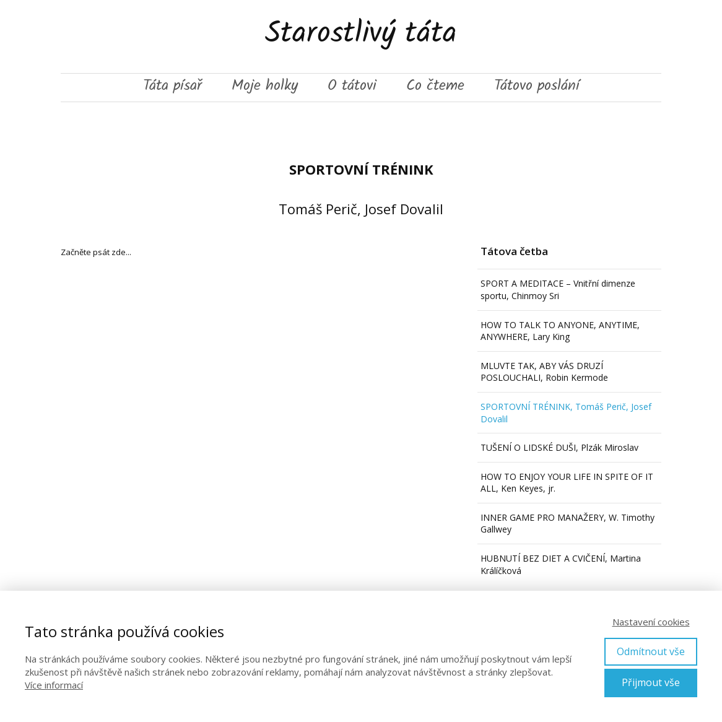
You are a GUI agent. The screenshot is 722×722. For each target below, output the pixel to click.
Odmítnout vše (651, 651)
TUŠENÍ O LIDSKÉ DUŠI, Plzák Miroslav (559, 447)
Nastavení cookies (651, 621)
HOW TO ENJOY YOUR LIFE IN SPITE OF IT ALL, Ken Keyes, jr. (567, 483)
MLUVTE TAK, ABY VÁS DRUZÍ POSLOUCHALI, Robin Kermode (544, 372)
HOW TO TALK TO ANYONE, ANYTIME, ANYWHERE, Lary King (560, 331)
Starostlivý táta (361, 36)
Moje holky (265, 87)
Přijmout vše (651, 682)
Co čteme (435, 87)
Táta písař (172, 87)
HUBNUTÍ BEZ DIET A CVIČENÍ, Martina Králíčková (561, 564)
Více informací (54, 685)
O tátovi (352, 87)
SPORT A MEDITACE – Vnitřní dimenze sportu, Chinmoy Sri (558, 289)
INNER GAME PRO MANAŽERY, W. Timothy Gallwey (568, 523)
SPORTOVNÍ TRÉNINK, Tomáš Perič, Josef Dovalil (566, 413)
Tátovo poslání (537, 87)
